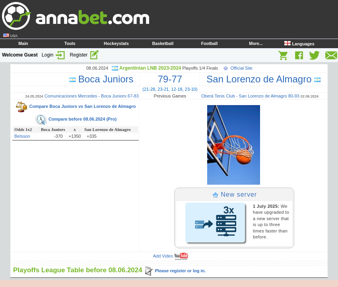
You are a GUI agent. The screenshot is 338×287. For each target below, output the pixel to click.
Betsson (22, 136)
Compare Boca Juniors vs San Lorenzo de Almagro (75, 106)
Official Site (242, 68)
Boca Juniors (104, 79)
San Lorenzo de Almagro (261, 79)
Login (54, 55)
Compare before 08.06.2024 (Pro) (76, 119)
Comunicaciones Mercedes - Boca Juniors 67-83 (92, 96)
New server (234, 194)
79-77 (170, 79)
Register (84, 55)
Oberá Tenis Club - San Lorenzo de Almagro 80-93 (250, 96)
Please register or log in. (175, 270)
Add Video (170, 256)
